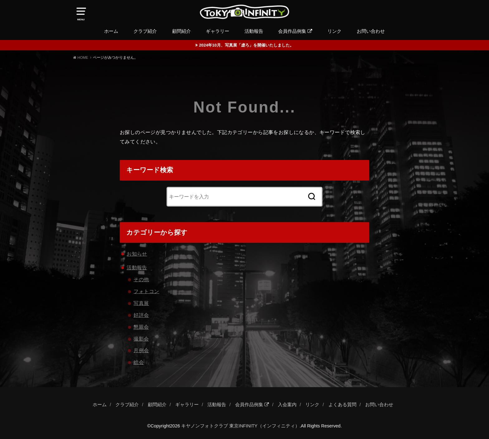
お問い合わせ (371, 31)
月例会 (141, 350)
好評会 (141, 315)
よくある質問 (342, 404)
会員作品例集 (295, 31)
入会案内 (287, 404)
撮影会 (141, 339)
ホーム (111, 31)
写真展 (141, 303)
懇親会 (141, 327)
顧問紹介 (181, 31)
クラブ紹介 (145, 31)
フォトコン (146, 291)
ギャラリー (217, 31)
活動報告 (253, 31)
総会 (138, 362)
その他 (141, 279)
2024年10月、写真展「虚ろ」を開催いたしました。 (246, 45)
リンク (334, 31)
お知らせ (137, 254)
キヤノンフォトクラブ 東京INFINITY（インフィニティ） (240, 425)
